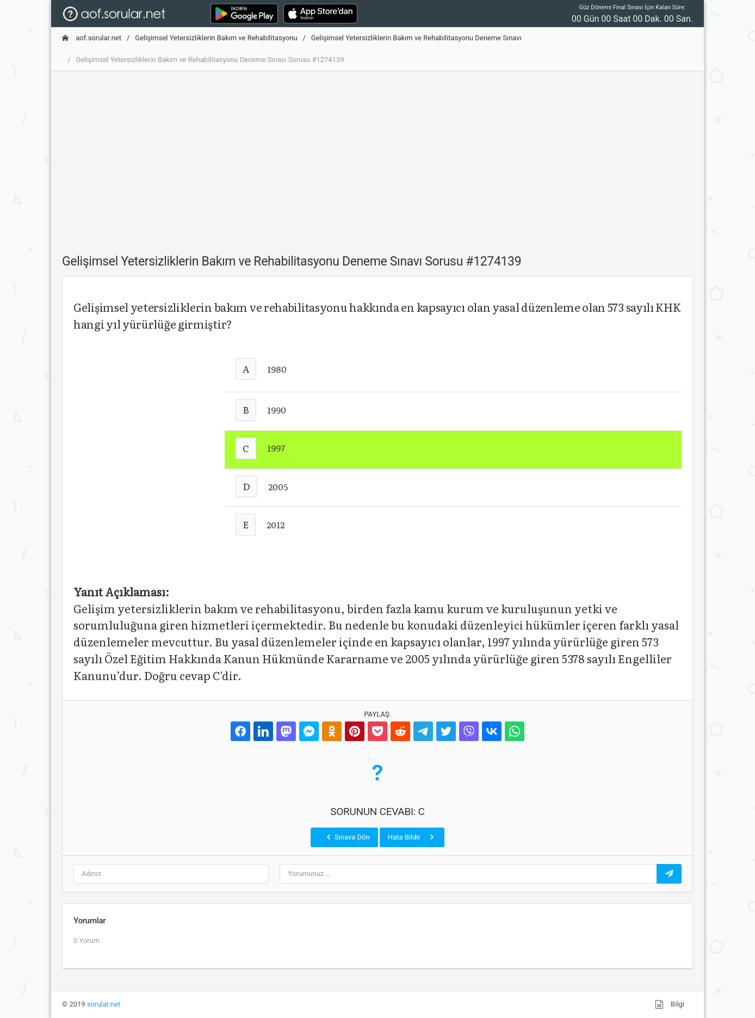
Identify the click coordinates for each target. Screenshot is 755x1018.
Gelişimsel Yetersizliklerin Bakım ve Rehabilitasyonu (216, 38)
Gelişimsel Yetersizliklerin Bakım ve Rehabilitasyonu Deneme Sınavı (416, 38)
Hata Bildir (412, 836)
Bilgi (669, 1004)
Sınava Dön (347, 836)
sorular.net (103, 1004)
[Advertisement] (377, 156)
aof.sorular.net (91, 38)
